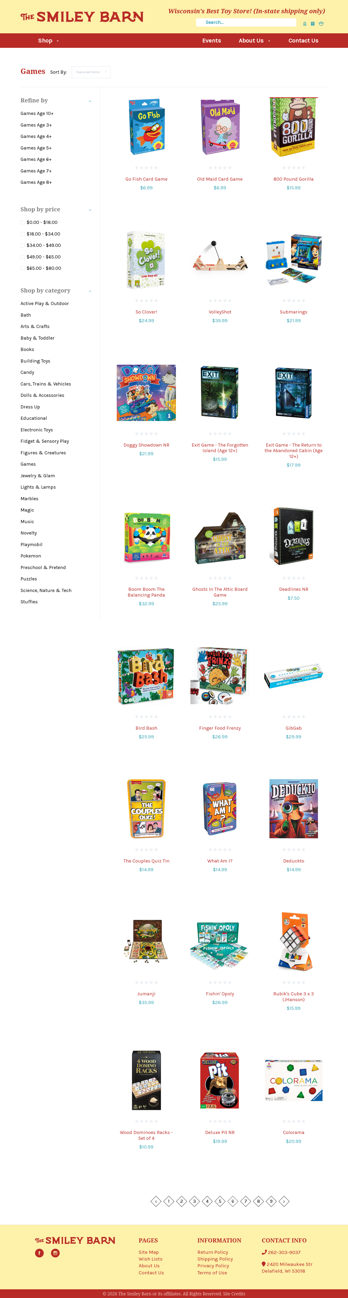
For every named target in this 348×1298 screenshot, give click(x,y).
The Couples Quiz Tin (146, 861)
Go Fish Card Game (146, 179)
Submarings (293, 312)
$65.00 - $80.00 (44, 268)
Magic (27, 510)
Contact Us (304, 40)
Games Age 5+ (36, 148)
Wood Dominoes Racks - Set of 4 (146, 1135)
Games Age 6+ (36, 159)
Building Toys (35, 361)
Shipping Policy (215, 1259)
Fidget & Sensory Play (45, 441)
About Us (254, 40)
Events (211, 40)
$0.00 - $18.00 (42, 222)
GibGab (294, 728)
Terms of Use (212, 1273)
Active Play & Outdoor (45, 303)
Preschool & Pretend (43, 567)
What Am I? (219, 861)
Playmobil (32, 544)
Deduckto (293, 861)
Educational (34, 418)
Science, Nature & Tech (46, 590)
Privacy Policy (213, 1266)
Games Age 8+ (36, 182)
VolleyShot (220, 312)
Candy (27, 372)
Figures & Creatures (43, 453)
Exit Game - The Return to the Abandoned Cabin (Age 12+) (294, 450)
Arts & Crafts (35, 326)
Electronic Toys (37, 430)
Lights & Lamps (38, 487)
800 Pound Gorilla (294, 179)
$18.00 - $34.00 (43, 234)
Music (27, 521)
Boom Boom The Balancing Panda (146, 592)
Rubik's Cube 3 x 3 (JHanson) (293, 996)
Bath (26, 315)
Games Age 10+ (37, 113)
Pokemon (31, 556)
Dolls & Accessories (42, 395)
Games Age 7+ (36, 171)
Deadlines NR (293, 589)
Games (28, 464)
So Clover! (146, 312)
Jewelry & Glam (38, 475)
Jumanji (146, 994)
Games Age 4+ (36, 136)
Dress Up (30, 407)
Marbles (29, 498)
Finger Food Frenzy (220, 728)
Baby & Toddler (38, 338)
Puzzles (29, 579)
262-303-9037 (281, 1252)
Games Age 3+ (36, 125)
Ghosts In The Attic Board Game (220, 592)
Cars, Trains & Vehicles (46, 384)
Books (27, 349)
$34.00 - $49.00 (44, 245)
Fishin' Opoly (220, 994)
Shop (48, 40)
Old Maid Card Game (220, 179)
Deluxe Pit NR (220, 1132)
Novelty (29, 533)
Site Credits (234, 1294)
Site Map (149, 1252)
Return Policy (212, 1252)
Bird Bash (146, 728)
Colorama (293, 1132)
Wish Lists (151, 1259)
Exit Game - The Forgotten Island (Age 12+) (220, 448)
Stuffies (29, 602)
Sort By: (58, 72)
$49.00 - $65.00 (44, 257)
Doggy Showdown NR (146, 445)
